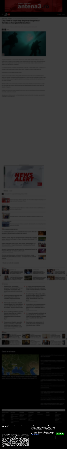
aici (9, 441)
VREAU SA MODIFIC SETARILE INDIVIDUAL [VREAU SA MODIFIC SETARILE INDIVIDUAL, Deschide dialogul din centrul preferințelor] (60, 437)
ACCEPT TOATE (60, 433)
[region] (33, 436)
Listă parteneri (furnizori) (35, 434)
